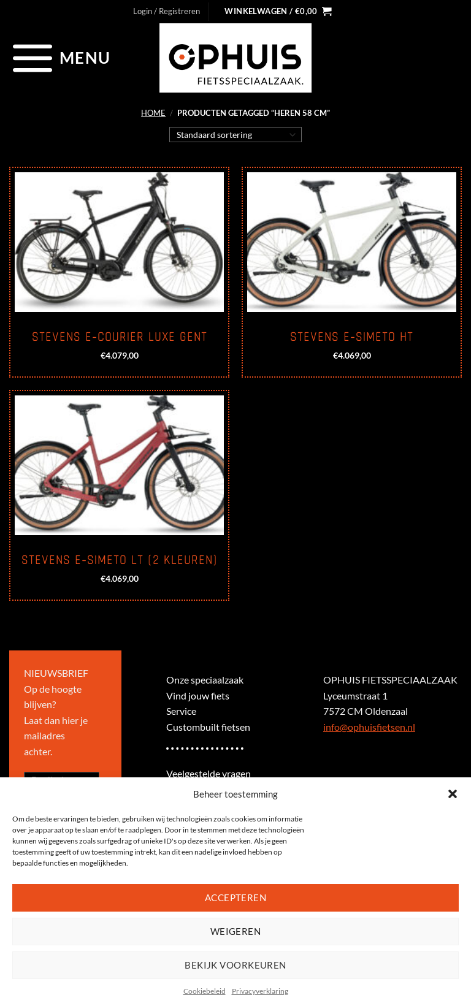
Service (181, 711)
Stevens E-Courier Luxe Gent (119, 337)
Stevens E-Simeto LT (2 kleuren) (119, 560)
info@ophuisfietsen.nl (369, 727)
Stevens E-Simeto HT (351, 337)
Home (153, 113)
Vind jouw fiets (197, 695)
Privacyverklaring (260, 991)
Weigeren (235, 931)
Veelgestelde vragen (208, 773)
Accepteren (236, 897)
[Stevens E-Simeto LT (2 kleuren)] (119, 465)
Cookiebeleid (204, 991)
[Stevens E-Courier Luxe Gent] (119, 242)
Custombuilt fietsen (208, 727)
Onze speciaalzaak (204, 679)
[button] (452, 794)
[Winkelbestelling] (235, 134)
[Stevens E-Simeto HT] (351, 242)
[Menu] (59, 57)
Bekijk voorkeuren (235, 964)
